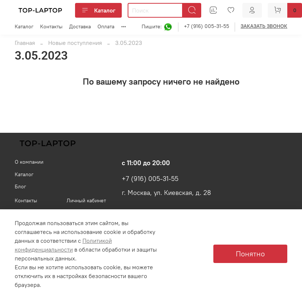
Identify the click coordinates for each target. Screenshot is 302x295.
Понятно (250, 253)
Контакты (51, 26)
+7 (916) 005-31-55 (206, 26)
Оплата (105, 26)
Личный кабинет (86, 200)
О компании (29, 162)
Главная (25, 42)
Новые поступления (75, 42)
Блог (20, 186)
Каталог (98, 10)
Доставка (80, 26)
